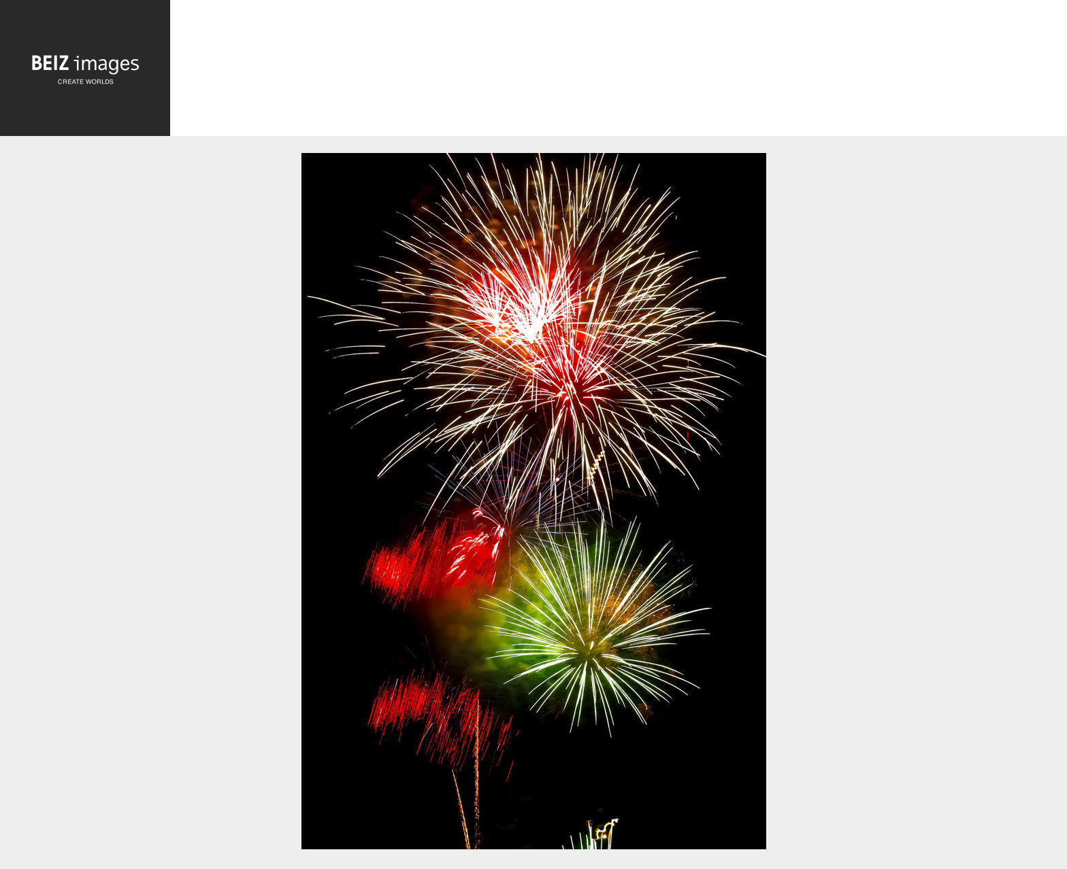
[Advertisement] (618, 69)
